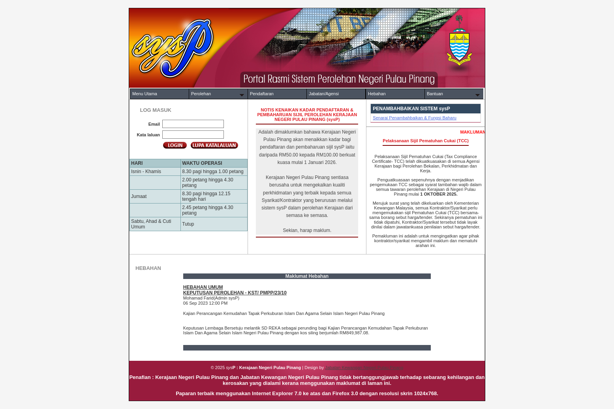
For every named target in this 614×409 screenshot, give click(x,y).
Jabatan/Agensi (324, 93)
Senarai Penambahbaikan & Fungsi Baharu (414, 117)
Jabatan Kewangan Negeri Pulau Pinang (364, 367)
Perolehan (201, 93)
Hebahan (377, 93)
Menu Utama (144, 93)
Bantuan (435, 93)
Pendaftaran (262, 93)
